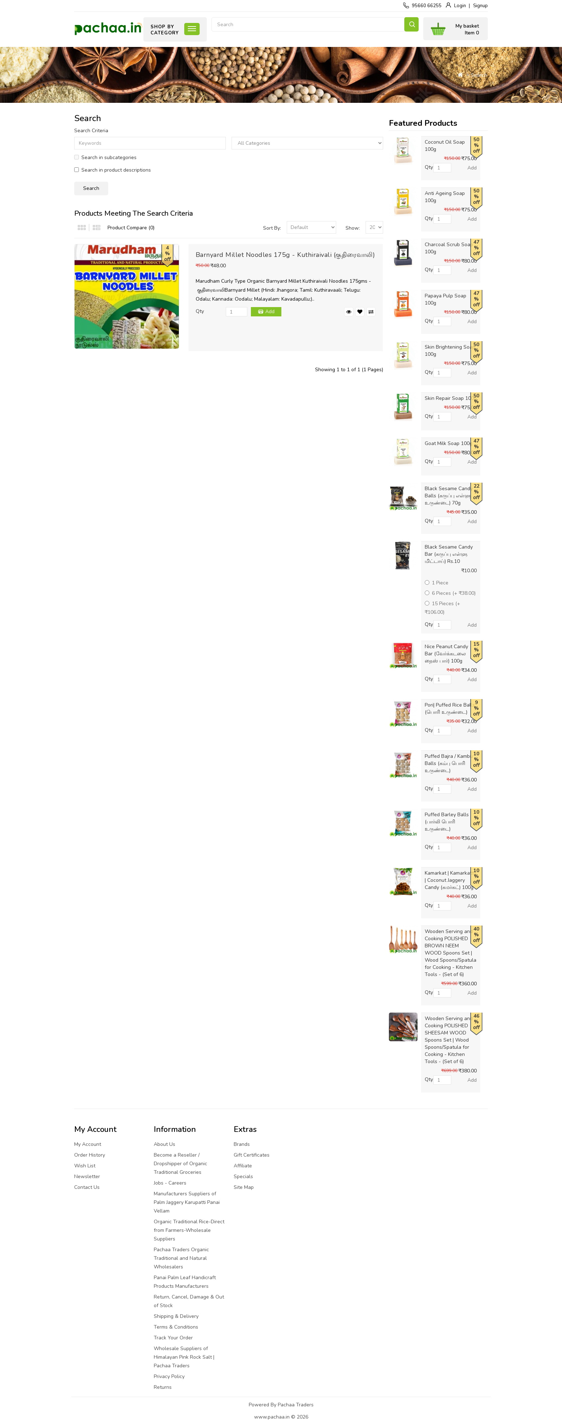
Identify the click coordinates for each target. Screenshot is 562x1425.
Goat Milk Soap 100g (448, 443)
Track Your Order (173, 1337)
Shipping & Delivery (176, 1316)
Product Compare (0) (131, 227)
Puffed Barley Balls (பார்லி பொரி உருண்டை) (447, 821)
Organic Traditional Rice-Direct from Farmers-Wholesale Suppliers (189, 1230)
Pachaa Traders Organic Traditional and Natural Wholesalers (181, 1258)
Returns (163, 1387)
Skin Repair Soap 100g (451, 398)
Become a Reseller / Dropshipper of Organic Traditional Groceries (180, 1164)
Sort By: (272, 228)
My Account (87, 1144)
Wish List (84, 1165)
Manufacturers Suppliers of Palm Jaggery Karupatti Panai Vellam (187, 1202)
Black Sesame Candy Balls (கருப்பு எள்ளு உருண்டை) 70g (449, 495)
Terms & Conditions (176, 1327)
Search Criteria (91, 130)
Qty (200, 311)
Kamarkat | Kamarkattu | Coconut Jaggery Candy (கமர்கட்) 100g (450, 880)
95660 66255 (427, 6)
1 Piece (436, 582)
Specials (243, 1176)
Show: (353, 228)
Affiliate (243, 1165)
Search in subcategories (105, 157)
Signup (480, 6)
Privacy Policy (169, 1376)
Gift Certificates (252, 1155)
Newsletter (87, 1176)
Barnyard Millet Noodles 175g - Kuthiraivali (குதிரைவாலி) (285, 254)
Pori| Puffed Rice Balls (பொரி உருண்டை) (450, 709)
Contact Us (87, 1187)
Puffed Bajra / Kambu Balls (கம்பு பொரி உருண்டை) (449, 763)
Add (270, 311)
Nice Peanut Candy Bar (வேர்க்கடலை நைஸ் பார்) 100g (446, 653)
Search (411, 24)
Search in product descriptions (112, 170)
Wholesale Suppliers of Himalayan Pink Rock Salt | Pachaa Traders (184, 1357)
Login (460, 6)
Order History (89, 1155)
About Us (164, 1144)
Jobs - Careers (170, 1183)
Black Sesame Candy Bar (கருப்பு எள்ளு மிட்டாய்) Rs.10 (449, 554)
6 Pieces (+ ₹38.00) (450, 593)
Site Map (244, 1187)
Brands (242, 1144)
